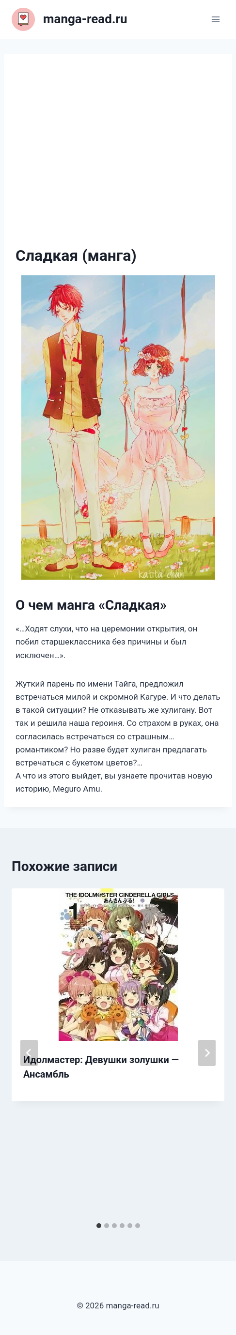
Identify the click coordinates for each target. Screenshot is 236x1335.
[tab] (98, 1225)
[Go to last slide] (29, 1053)
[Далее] (207, 1053)
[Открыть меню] (215, 19)
